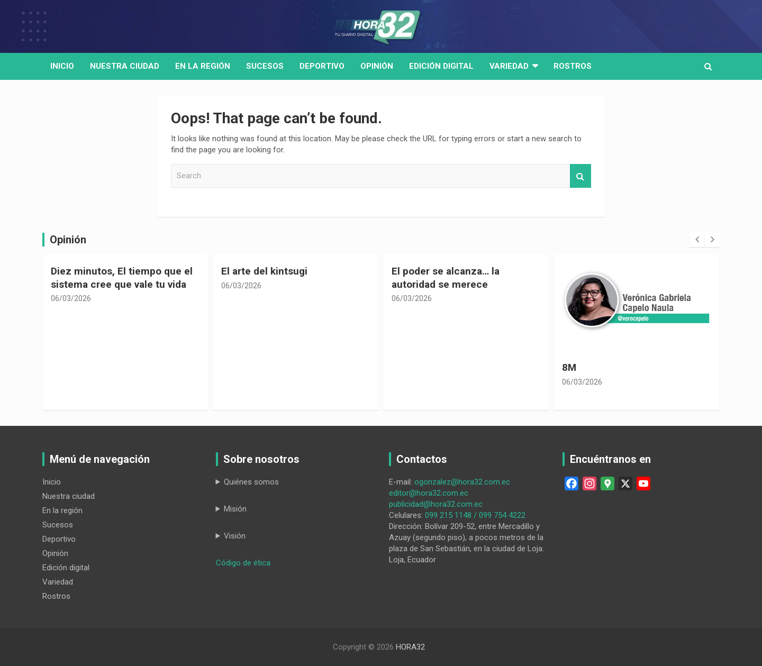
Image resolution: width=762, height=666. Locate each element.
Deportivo (322, 66)
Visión (235, 536)
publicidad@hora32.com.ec (436, 504)
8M (569, 367)
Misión (235, 509)
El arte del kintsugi (264, 271)
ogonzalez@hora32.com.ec (462, 482)
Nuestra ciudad (68, 496)
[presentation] (697, 239)
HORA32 (410, 647)
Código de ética (243, 563)
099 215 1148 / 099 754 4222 (475, 515)
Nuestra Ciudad (124, 66)
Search (580, 176)
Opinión (376, 66)
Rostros (573, 66)
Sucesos (265, 66)
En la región (202, 66)
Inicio (62, 66)
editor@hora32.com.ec (428, 493)
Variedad (509, 66)
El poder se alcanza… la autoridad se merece (446, 277)
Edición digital (441, 66)
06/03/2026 (71, 298)
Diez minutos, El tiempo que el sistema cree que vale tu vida (122, 277)
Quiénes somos (251, 482)
